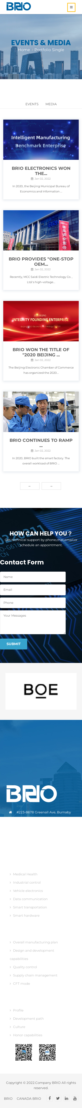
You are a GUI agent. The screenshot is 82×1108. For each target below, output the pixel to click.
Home (24, 49)
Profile (16, 1010)
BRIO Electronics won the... (41, 171)
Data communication (29, 899)
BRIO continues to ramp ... (41, 443)
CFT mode (20, 983)
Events (31, 104)
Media (51, 104)
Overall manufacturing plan (34, 942)
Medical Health (23, 874)
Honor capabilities (26, 1035)
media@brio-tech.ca (33, 838)
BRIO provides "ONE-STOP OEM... (41, 261)
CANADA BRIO (29, 1099)
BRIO (8, 1099)
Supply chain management (33, 975)
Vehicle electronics (26, 891)
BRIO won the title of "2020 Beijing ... (41, 352)
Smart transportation (28, 907)
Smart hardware (25, 915)
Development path (27, 1018)
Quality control (23, 967)
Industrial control (25, 882)
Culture (17, 1027)
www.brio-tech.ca (31, 847)
